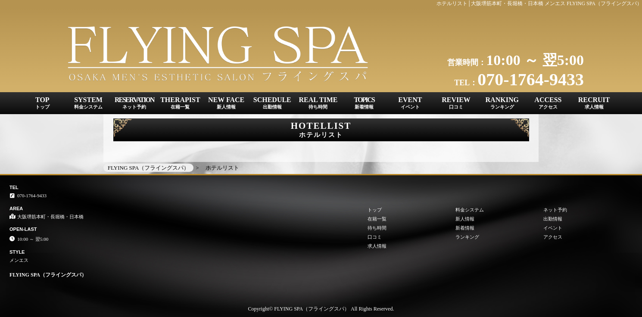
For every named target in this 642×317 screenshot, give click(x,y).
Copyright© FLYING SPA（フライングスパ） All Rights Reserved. (321, 309)
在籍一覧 (377, 218)
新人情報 (464, 218)
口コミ (375, 236)
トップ (375, 209)
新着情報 (464, 227)
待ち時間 (377, 227)
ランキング (467, 236)
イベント (552, 227)
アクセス (552, 236)
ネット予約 (555, 209)
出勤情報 (552, 218)
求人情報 (377, 246)
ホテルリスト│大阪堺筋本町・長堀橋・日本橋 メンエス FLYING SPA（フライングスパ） (539, 3)
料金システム (469, 209)
